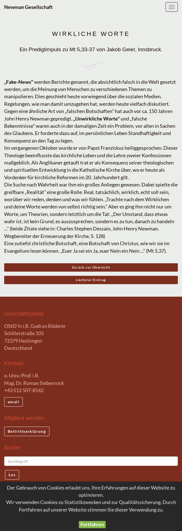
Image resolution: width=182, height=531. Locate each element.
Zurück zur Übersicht (91, 267)
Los (12, 474)
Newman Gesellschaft (28, 7)
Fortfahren (92, 524)
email (13, 401)
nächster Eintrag (91, 280)
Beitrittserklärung (27, 431)
